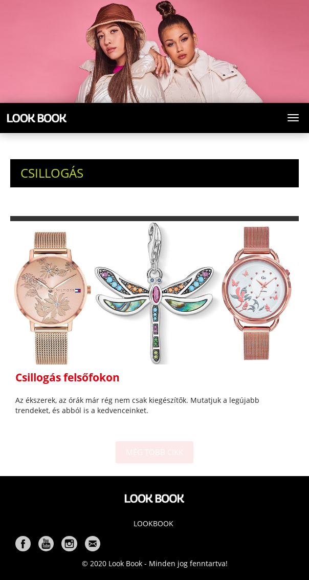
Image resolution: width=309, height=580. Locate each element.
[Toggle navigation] (293, 118)
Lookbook (153, 523)
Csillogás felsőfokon (67, 377)
